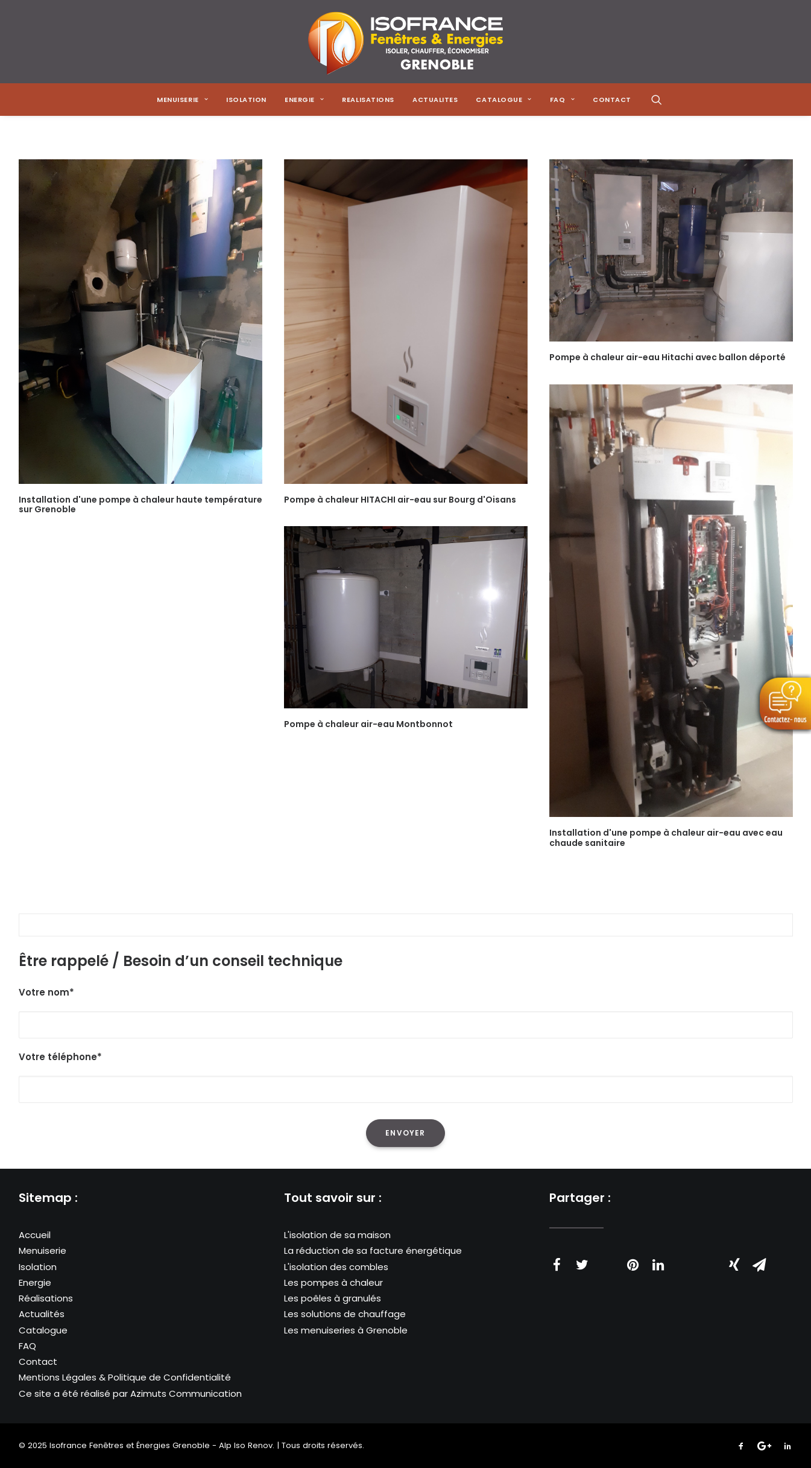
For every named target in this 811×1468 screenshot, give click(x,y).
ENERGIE (304, 99)
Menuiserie (42, 1251)
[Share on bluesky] (709, 1259)
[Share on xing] (734, 1265)
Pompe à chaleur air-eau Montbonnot (368, 724)
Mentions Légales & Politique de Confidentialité (125, 1377)
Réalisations (46, 1298)
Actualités (42, 1314)
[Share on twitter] (582, 1265)
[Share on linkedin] (658, 1265)
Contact (38, 1361)
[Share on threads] (608, 1259)
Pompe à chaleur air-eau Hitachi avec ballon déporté (667, 357)
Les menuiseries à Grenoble (346, 1330)
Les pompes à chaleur (333, 1282)
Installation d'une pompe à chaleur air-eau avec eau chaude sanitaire (666, 838)
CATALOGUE (503, 99)
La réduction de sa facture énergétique (373, 1251)
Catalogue (43, 1330)
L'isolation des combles (336, 1266)
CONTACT (612, 99)
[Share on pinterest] (633, 1265)
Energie (35, 1282)
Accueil (35, 1234)
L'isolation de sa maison (337, 1234)
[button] (656, 99)
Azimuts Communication (186, 1393)
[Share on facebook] (557, 1265)
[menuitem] (182, 99)
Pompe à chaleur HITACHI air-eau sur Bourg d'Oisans (400, 500)
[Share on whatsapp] (684, 1259)
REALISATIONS (368, 99)
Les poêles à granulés (332, 1298)
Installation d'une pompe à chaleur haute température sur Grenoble (140, 505)
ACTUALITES (435, 99)
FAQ (27, 1345)
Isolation (246, 99)
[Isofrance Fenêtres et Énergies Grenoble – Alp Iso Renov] (405, 41)
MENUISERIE (182, 99)
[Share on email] (760, 1265)
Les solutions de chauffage (345, 1314)
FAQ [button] (562, 99)
